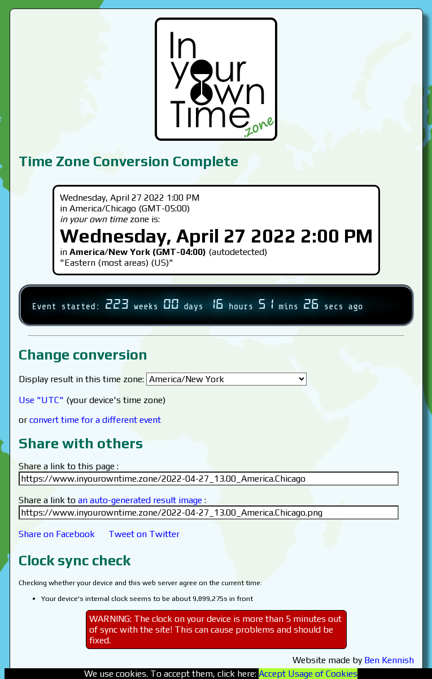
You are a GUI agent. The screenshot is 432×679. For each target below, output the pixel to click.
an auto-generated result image (140, 500)
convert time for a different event (95, 419)
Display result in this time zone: (163, 379)
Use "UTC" (41, 400)
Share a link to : (112, 500)
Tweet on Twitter (144, 534)
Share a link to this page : (69, 466)
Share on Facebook (57, 534)
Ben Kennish (389, 660)
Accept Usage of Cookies (308, 673)
